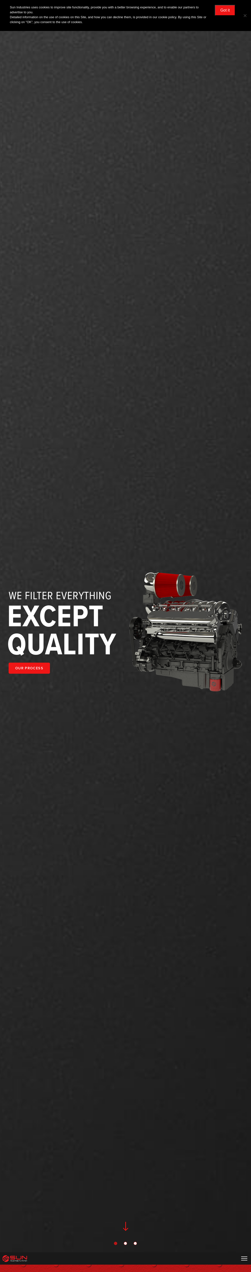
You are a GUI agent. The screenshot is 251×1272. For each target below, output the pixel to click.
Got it (225, 10)
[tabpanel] (125, 632)
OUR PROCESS (29, 668)
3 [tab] (135, 1243)
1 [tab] (115, 1243)
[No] (244, 15)
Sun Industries (14, 1258)
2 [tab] (125, 1243)
